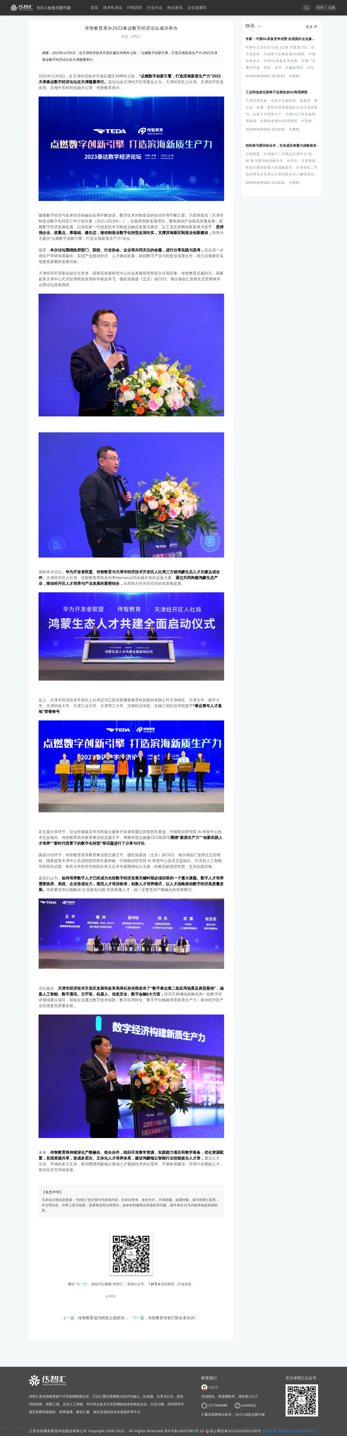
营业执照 (269, 1431)
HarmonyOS (126, 578)
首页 (94, 8)
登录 (320, 7)
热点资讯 (175, 8)
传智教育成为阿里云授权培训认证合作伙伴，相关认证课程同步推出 (96, 1318)
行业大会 (154, 8)
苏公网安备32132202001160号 (235, 1431)
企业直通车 (197, 8)
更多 (312, 26)
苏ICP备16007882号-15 (184, 1431)
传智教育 (104, 88)
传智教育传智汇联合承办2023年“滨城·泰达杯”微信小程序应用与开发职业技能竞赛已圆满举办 (166, 1318)
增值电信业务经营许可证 (298, 1431)
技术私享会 (112, 8)
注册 (331, 7)
